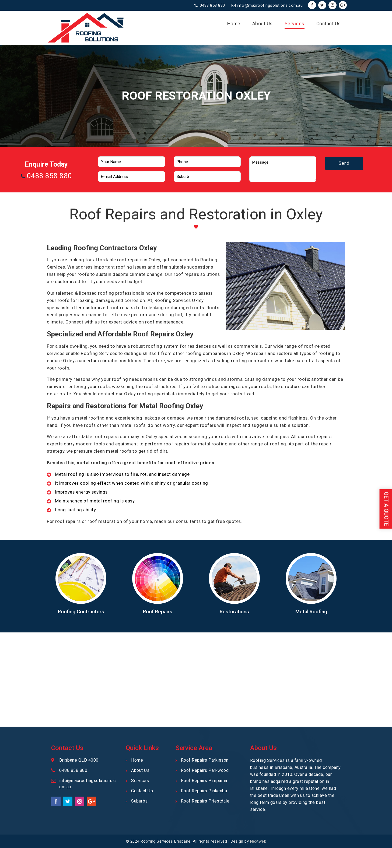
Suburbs (139, 801)
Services (294, 23)
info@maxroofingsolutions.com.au (270, 5)
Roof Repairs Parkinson (205, 760)
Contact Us (328, 23)
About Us (262, 23)
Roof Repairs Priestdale (205, 801)
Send (344, 170)
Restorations (234, 612)
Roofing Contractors (81, 612)
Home (233, 23)
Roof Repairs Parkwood (205, 770)
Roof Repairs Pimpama (204, 780)
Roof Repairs (157, 612)
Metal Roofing (311, 612)
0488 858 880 (212, 5)
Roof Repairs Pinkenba (204, 790)
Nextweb (258, 841)
